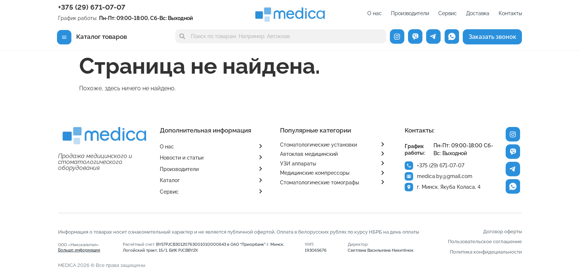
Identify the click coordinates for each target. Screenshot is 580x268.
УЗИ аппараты (298, 164)
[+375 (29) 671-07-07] (409, 165)
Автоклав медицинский (309, 154)
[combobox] (280, 36)
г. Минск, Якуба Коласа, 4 (449, 187)
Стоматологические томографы (319, 182)
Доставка (477, 13)
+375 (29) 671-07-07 (91, 7)
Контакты (510, 13)
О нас (374, 13)
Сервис (447, 13)
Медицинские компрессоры (315, 173)
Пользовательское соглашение (485, 241)
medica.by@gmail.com (445, 176)
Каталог (170, 180)
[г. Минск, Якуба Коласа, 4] (409, 187)
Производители (410, 13)
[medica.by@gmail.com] (409, 176)
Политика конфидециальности (486, 252)
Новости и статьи (181, 158)
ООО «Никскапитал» (79, 247)
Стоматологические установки (318, 145)
